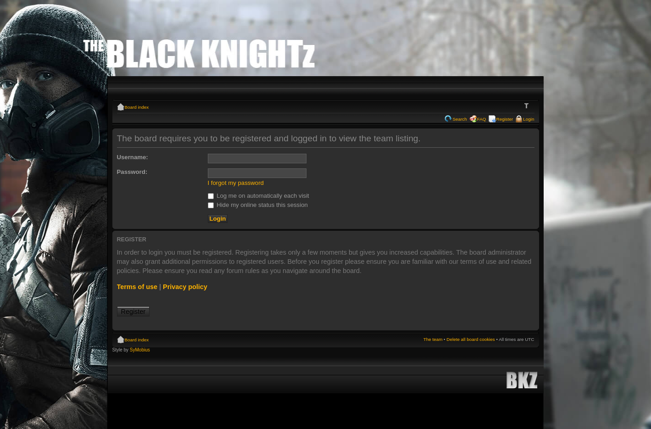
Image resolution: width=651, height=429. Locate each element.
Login (528, 119)
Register (504, 119)
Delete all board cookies (470, 339)
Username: (132, 157)
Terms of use (137, 286)
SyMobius (140, 349)
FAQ (481, 119)
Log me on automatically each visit (258, 195)
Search (459, 119)
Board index (137, 107)
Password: (132, 171)
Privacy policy (185, 286)
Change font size (527, 106)
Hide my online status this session (258, 204)
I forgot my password (236, 182)
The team (433, 339)
